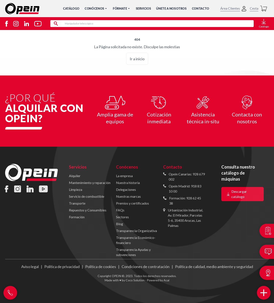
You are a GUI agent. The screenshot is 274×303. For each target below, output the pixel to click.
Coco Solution (135, 280)
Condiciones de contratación (146, 266)
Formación (77, 217)
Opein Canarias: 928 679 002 (187, 176)
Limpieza (75, 189)
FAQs (120, 210)
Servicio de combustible (86, 196)
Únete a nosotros (171, 8)
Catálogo (71, 8)
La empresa (124, 176)
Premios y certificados (132, 203)
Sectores (122, 217)
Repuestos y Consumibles (87, 210)
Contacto (200, 8)
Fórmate (122, 8)
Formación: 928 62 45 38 (185, 200)
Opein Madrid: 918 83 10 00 (185, 188)
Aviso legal (30, 266)
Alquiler (74, 176)
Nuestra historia (128, 183)
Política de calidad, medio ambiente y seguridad (214, 266)
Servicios (143, 8)
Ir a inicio (137, 58)
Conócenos (96, 8)
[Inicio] (22, 9)
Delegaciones (126, 189)
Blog (119, 224)
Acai (166, 280)
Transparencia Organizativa (136, 231)
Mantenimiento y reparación (89, 183)
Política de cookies (100, 266)
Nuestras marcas (128, 196)
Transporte (77, 203)
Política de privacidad (62, 266)
